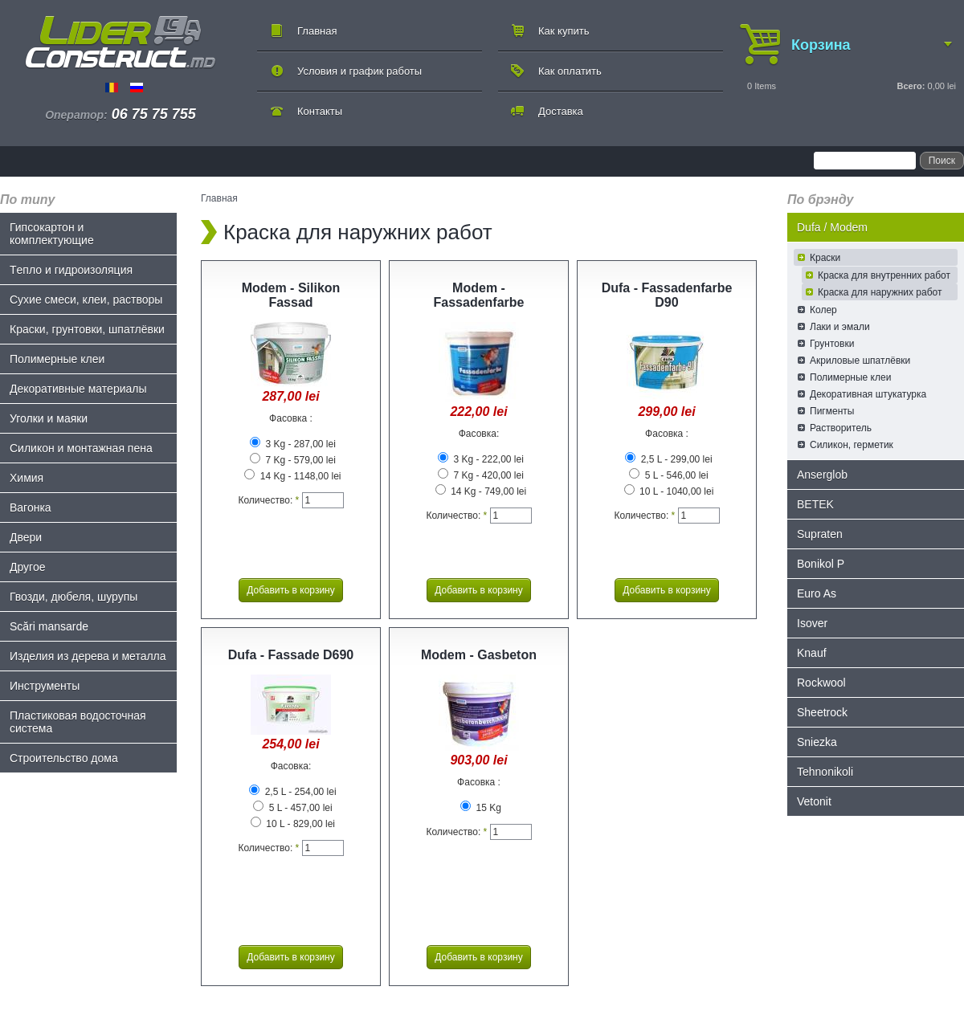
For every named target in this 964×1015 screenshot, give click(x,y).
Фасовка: (479, 433)
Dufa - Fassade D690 (291, 655)
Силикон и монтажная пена (81, 448)
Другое (27, 566)
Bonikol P (820, 563)
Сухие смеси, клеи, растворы (86, 299)
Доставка (560, 111)
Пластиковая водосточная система (78, 722)
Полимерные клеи (57, 359)
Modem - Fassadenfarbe (479, 295)
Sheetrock (822, 712)
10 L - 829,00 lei (293, 824)
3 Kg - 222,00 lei (481, 459)
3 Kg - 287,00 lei (293, 444)
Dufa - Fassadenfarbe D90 (667, 295)
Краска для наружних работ (880, 292)
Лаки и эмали (840, 326)
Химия (26, 477)
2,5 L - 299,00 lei (668, 459)
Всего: (911, 86)
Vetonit (814, 801)
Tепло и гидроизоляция (71, 269)
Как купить (563, 31)
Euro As (816, 593)
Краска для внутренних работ (884, 275)
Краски (825, 257)
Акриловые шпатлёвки (860, 360)
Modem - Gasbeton (479, 655)
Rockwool (821, 682)
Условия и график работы (359, 71)
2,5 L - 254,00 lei (292, 791)
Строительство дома (64, 758)
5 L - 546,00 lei (668, 475)
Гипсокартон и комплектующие (52, 234)
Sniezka (817, 742)
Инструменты (45, 685)
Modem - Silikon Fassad (291, 295)
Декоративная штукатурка (868, 394)
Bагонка (30, 507)
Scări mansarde (49, 626)
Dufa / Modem (832, 227)
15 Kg (480, 807)
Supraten (820, 534)
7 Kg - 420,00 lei (481, 475)
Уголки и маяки (49, 418)
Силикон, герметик (851, 444)
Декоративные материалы (78, 388)
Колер (823, 310)
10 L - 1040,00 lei (669, 491)
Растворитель (841, 428)
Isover (812, 623)
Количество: (268, 500)
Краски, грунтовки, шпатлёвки (87, 329)
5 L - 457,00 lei (292, 807)
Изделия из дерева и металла (88, 656)
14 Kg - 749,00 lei (480, 491)
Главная (317, 31)
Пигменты (832, 411)
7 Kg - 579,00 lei (293, 460)
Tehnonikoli (825, 771)
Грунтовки (832, 343)
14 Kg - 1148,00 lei (292, 476)
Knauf (812, 652)
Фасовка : (290, 418)
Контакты (319, 111)
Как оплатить (570, 71)
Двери (26, 537)
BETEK (815, 504)
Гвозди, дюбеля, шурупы (73, 596)
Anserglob (822, 474)
